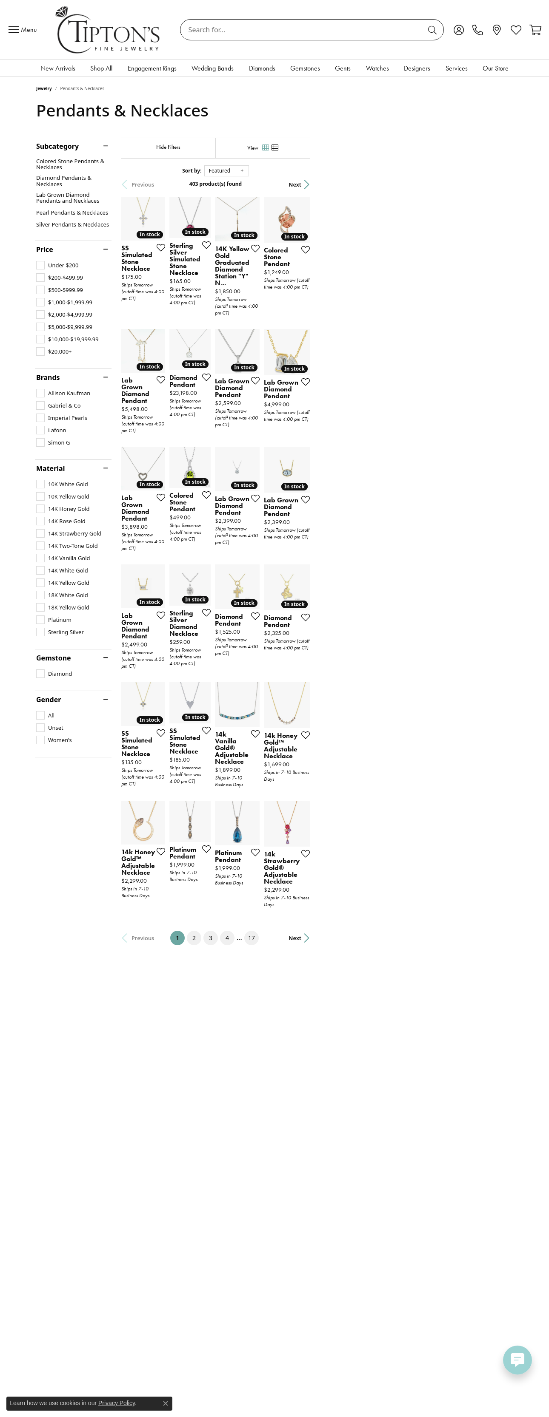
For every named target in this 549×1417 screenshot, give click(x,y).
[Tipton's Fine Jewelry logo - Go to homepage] (108, 29)
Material (50, 468)
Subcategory (57, 146)
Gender (48, 699)
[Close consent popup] (165, 1403)
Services (457, 68)
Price (44, 249)
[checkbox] (57, 265)
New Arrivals (57, 68)
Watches (377, 68)
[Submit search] (433, 30)
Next (498, 184)
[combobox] (302, 30)
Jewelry (44, 88)
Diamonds (262, 68)
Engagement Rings (152, 68)
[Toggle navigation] (24, 30)
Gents (343, 68)
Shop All (101, 68)
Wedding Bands (213, 68)
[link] (477, 29)
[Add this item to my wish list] (209, 298)
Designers (417, 68)
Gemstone (53, 658)
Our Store (496, 68)
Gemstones (305, 68)
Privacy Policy (116, 1403)
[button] (458, 29)
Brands (48, 377)
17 (352, 1069)
